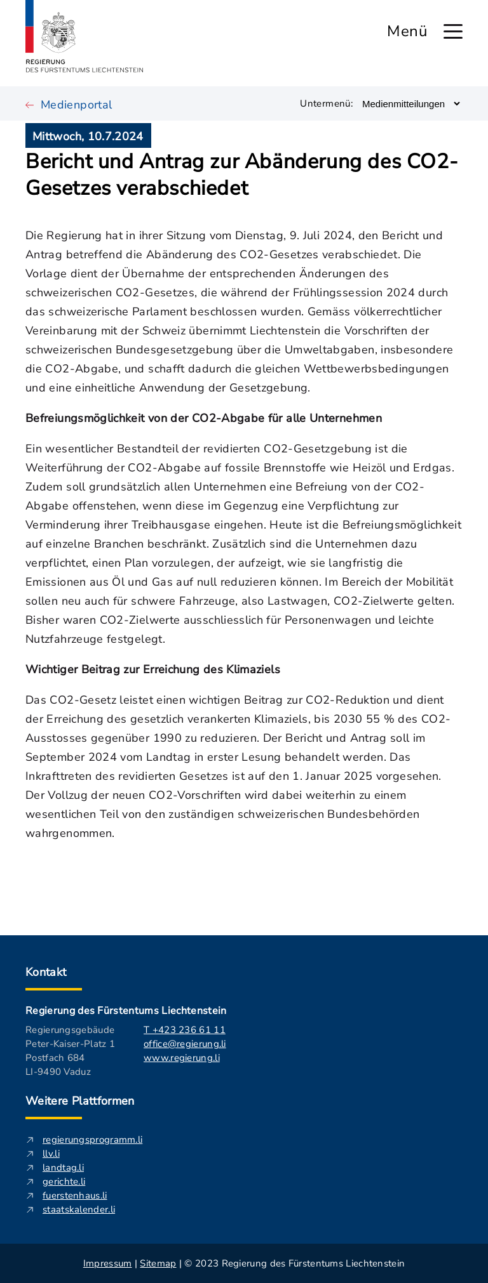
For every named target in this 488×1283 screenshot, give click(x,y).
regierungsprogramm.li (92, 1139)
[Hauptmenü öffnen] (453, 31)
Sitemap (158, 1263)
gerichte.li (64, 1181)
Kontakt (46, 972)
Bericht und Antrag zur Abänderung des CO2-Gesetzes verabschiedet (241, 175)
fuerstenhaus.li (75, 1195)
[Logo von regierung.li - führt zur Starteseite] (84, 36)
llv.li (51, 1153)
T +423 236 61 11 (185, 1029)
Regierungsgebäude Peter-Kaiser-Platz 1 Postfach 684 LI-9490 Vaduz (70, 1050)
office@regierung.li (185, 1043)
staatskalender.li (79, 1209)
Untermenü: (326, 103)
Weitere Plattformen (80, 1101)
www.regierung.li (182, 1057)
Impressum (107, 1263)
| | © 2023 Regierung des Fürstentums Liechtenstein (244, 1263)
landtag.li (63, 1167)
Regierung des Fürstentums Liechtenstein (125, 1011)
